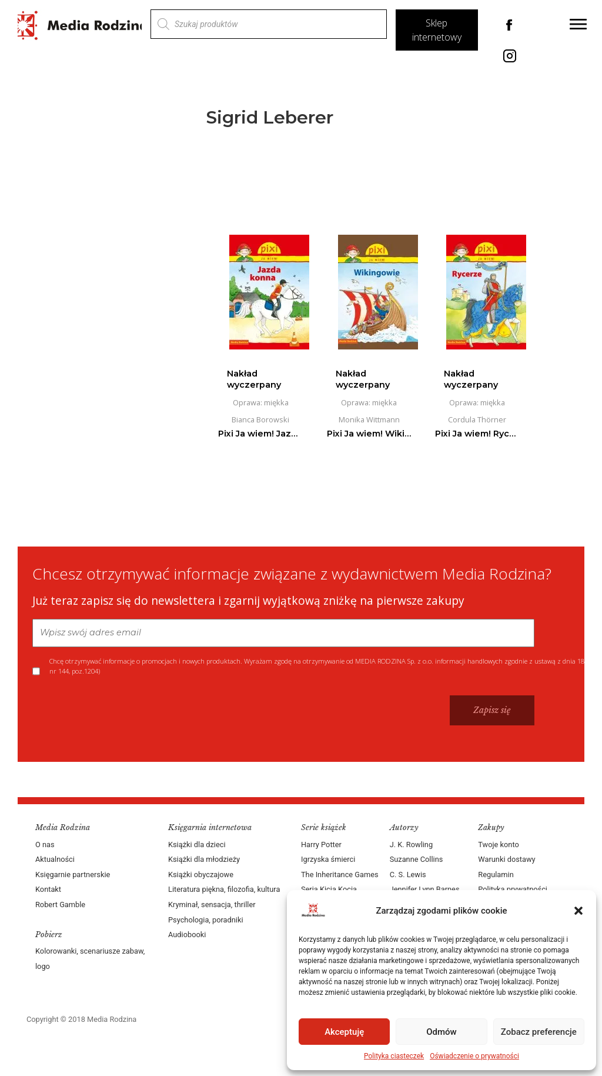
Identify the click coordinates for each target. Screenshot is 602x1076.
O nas (45, 844)
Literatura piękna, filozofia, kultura (224, 889)
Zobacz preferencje (539, 1032)
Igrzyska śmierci (328, 859)
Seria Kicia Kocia (329, 889)
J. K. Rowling (411, 844)
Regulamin (495, 874)
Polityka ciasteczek (394, 1056)
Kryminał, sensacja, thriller (212, 904)
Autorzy (404, 827)
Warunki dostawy (506, 859)
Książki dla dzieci (197, 844)
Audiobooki (187, 934)
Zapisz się (492, 710)
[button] (578, 911)
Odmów (441, 1032)
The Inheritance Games (340, 874)
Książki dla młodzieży (204, 859)
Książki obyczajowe (200, 874)
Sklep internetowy (436, 30)
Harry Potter (321, 844)
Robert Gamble (60, 904)
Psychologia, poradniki (205, 919)
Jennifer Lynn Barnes (425, 889)
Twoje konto (498, 844)
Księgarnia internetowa (210, 827)
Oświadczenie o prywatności (474, 1056)
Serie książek (323, 827)
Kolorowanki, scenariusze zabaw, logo (90, 959)
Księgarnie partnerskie (72, 874)
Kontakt (48, 889)
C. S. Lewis (408, 874)
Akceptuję (344, 1032)
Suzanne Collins (416, 859)
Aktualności (55, 859)
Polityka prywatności (512, 889)
